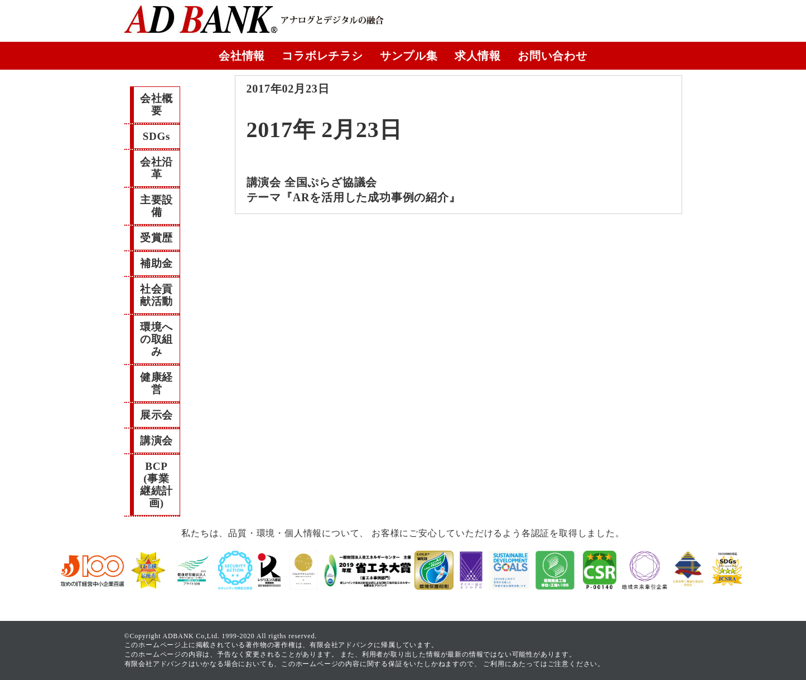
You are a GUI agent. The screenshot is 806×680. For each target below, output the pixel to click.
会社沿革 (156, 168)
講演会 (156, 440)
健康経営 (156, 383)
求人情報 (478, 56)
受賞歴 (156, 238)
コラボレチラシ (322, 56)
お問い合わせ (552, 56)
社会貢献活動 (156, 295)
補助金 (156, 263)
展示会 (156, 415)
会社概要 (156, 104)
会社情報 (242, 56)
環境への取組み (156, 339)
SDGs (157, 136)
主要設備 (156, 206)
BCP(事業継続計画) (156, 484)
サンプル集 (409, 56)
